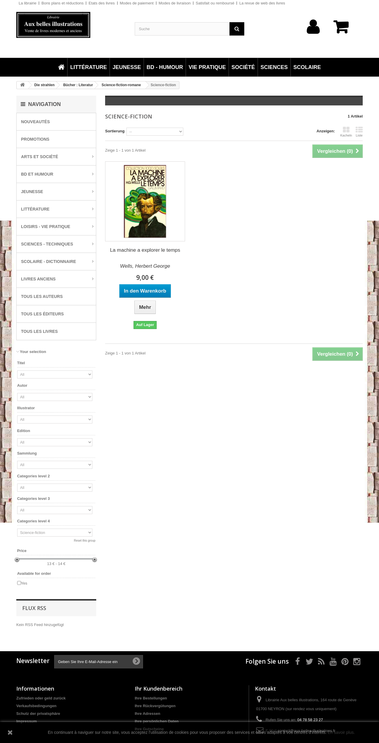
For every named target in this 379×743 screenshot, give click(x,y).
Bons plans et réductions (62, 3)
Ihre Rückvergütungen (155, 706)
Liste (359, 131)
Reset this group (84, 540)
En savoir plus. (341, 732)
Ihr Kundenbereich (158, 688)
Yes (24, 583)
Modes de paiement (137, 3)
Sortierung (115, 131)
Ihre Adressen (147, 713)
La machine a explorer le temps (145, 250)
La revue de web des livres (262, 3)
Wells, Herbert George (145, 266)
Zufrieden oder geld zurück (41, 698)
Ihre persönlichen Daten (157, 721)
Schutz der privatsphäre (38, 713)
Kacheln (346, 131)
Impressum (26, 721)
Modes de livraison (175, 3)
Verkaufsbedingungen (36, 706)
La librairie (27, 3)
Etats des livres (102, 3)
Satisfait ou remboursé (215, 3)
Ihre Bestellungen (151, 698)
